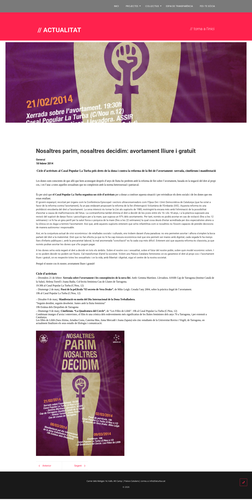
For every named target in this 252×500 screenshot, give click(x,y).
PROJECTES (132, 6)
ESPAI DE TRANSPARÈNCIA (179, 6)
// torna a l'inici (202, 30)
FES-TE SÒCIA (207, 6)
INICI (116, 6)
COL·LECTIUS (152, 6)
